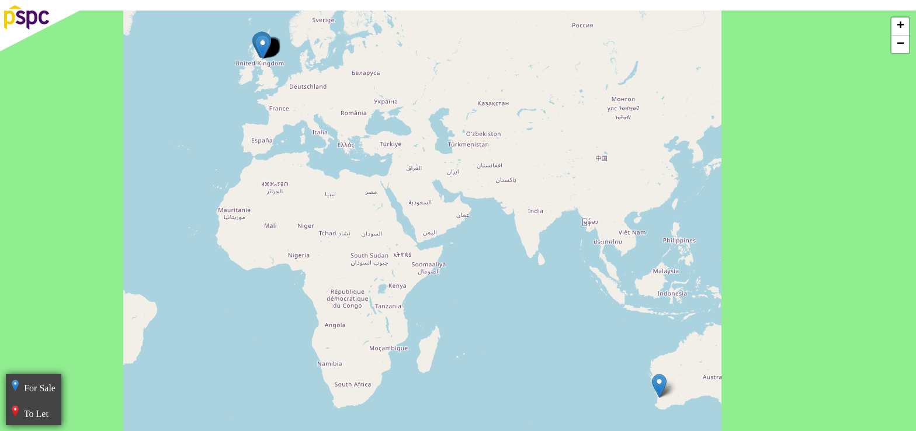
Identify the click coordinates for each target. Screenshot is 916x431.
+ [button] (900, 26)
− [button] (900, 44)
